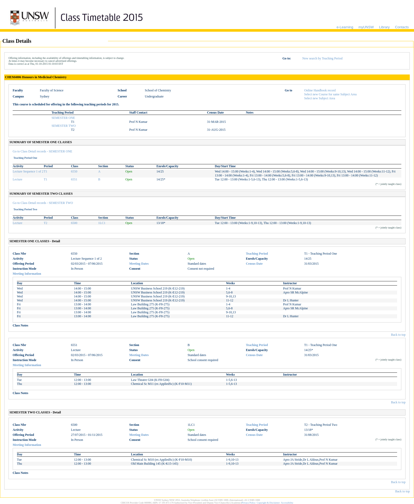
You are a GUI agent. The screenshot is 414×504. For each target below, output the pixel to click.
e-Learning (345, 27)
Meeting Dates (139, 263)
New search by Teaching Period (322, 58)
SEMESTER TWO (63, 126)
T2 (45, 223)
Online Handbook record (320, 90)
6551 (74, 179)
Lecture (17, 179)
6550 (74, 171)
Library (384, 27)
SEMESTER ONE (63, 118)
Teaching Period (257, 253)
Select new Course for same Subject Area (330, 94)
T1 (45, 171)
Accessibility (287, 502)
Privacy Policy (249, 502)
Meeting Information (27, 274)
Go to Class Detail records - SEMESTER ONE (42, 151)
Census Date (254, 263)
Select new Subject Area (319, 98)
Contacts (402, 27)
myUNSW (366, 27)
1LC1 (101, 223)
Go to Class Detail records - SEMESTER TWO (43, 203)
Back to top (398, 335)
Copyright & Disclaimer (268, 502)
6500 (74, 223)
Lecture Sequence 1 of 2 (28, 171)
